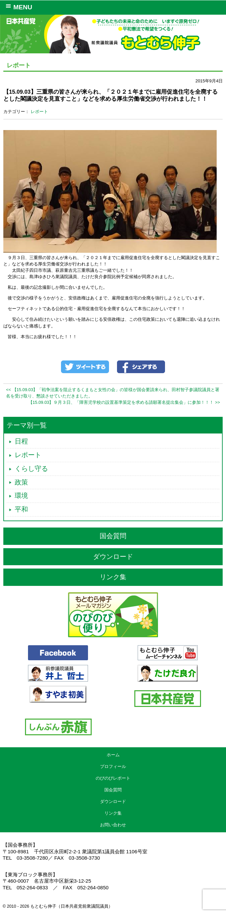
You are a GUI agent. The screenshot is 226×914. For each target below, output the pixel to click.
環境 (21, 495)
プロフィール (113, 766)
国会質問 (113, 536)
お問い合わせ (113, 824)
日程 (21, 441)
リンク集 (113, 577)
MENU (17, 7)
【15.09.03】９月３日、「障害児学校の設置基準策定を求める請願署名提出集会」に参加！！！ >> (124, 402)
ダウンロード (113, 556)
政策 (21, 482)
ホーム (113, 754)
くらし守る (31, 468)
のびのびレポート (113, 778)
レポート (39, 111)
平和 (21, 509)
